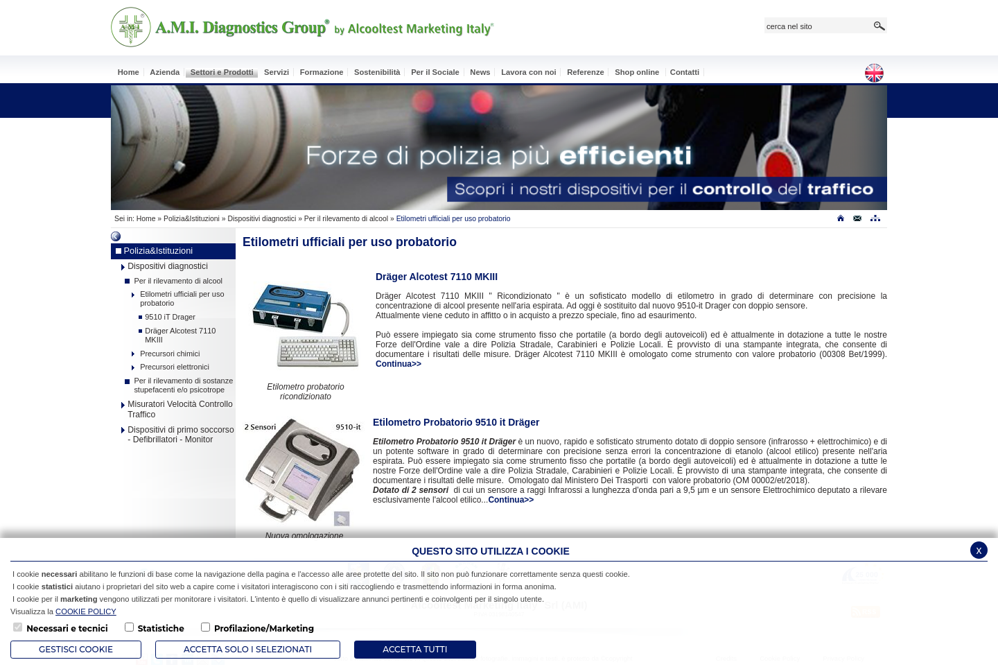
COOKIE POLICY (85, 611)
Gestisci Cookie (76, 649)
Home (146, 219)
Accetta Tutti (415, 649)
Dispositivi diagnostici (261, 219)
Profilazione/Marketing (264, 628)
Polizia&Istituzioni (192, 219)
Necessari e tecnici (66, 628)
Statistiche (161, 628)
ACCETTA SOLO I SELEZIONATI (248, 649)
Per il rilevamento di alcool (346, 219)
